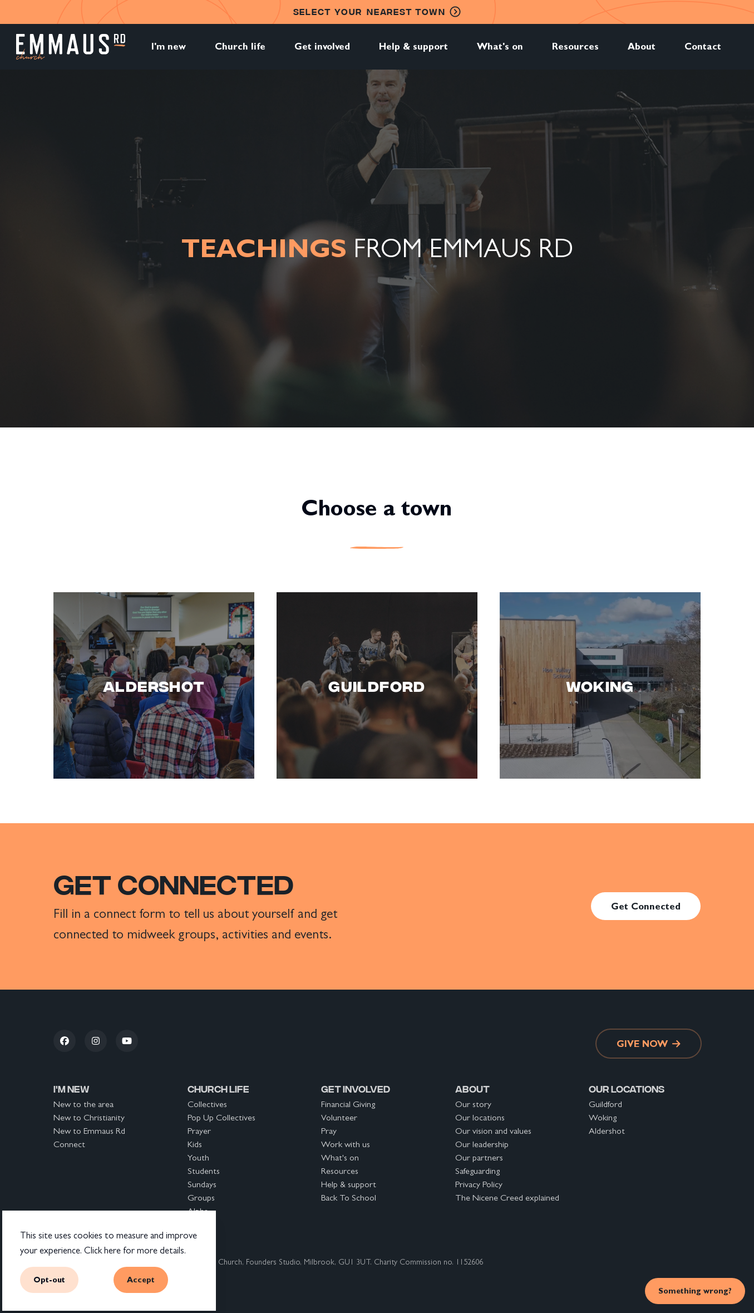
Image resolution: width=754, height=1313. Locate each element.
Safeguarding (477, 1171)
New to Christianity (89, 1117)
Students (204, 1171)
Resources (575, 52)
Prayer (199, 1130)
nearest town (377, 12)
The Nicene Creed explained (507, 1197)
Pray (329, 1130)
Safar (196, 1224)
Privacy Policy (478, 1184)
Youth (198, 1157)
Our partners (479, 1157)
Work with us (345, 1144)
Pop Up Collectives (221, 1117)
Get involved (322, 52)
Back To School (348, 1197)
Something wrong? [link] (695, 1290)
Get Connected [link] (646, 906)
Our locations (480, 1117)
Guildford (605, 1104)
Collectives (207, 1104)
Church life (240, 52)
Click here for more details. (135, 1250)
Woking (603, 1117)
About (642, 52)
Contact (702, 52)
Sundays (202, 1184)
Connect (69, 1144)
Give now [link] (648, 1043)
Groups (201, 1197)
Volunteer (339, 1117)
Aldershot (607, 1130)
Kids (195, 1144)
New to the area (83, 1104)
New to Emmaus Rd (89, 1130)
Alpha (198, 1211)
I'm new (168, 52)
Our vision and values (493, 1130)
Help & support (413, 52)
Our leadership (482, 1144)
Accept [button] (141, 1279)
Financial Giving (348, 1104)
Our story (473, 1104)
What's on (500, 52)
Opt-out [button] (49, 1279)
